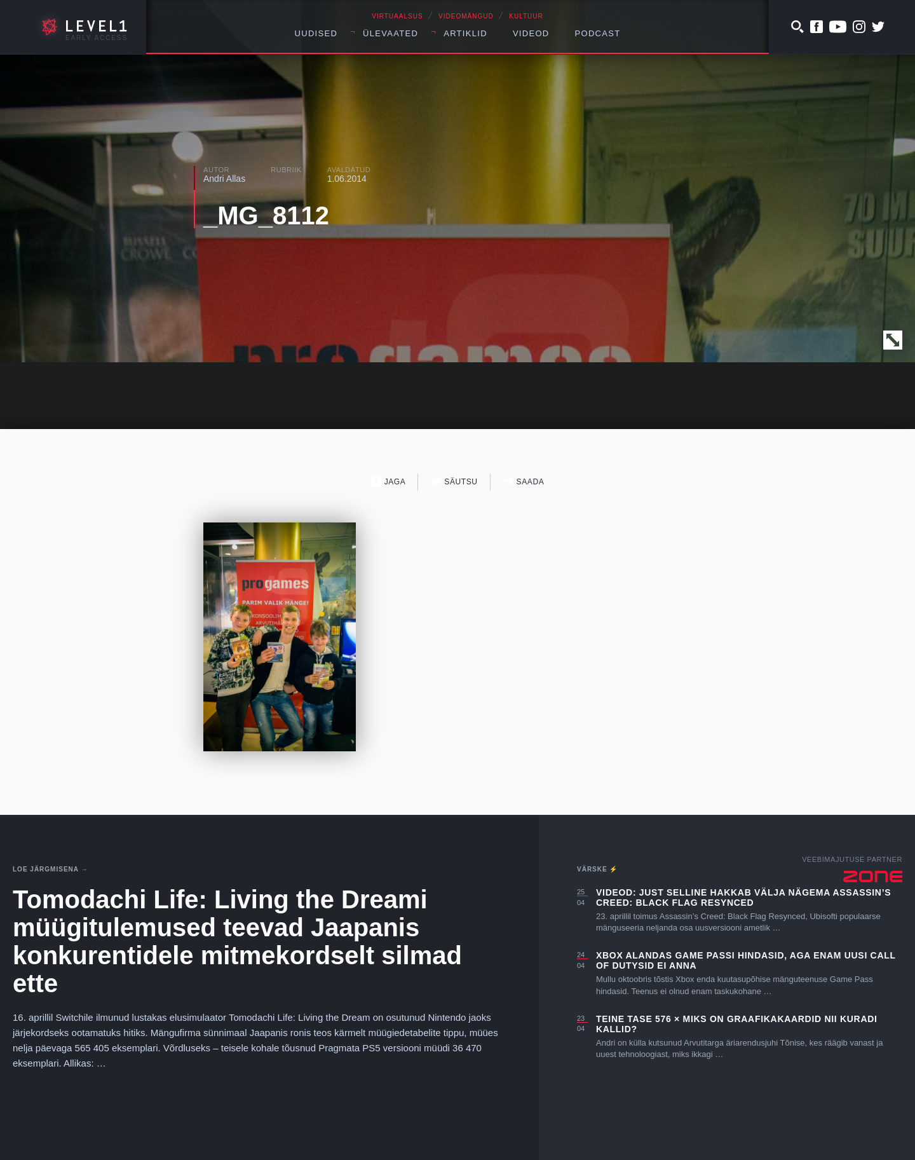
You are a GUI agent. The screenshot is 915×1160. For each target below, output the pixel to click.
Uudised (316, 33)
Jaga (388, 481)
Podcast (598, 33)
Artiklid (465, 33)
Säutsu (454, 481)
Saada (524, 481)
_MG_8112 (266, 215)
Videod (531, 33)
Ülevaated (390, 33)
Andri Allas (224, 179)
